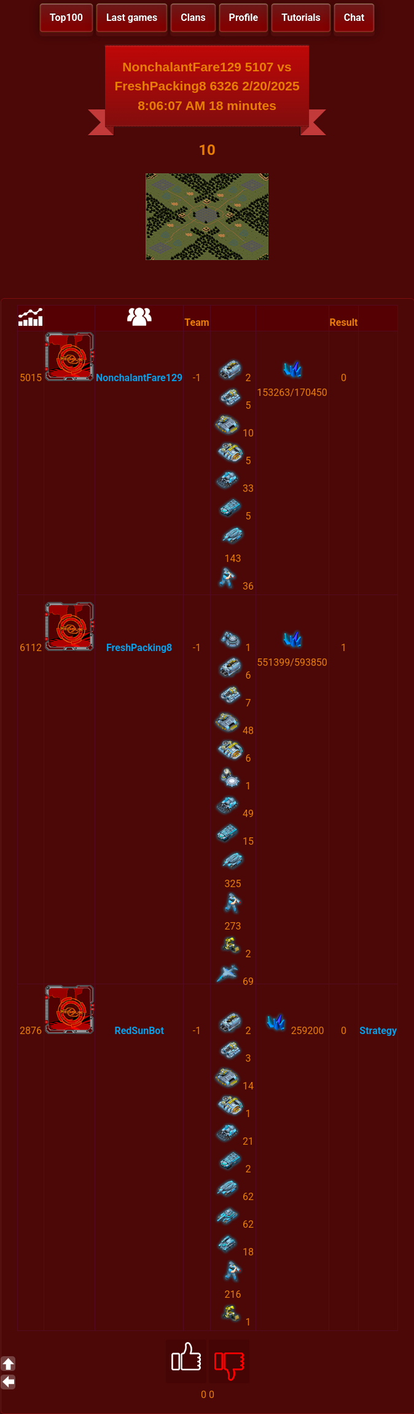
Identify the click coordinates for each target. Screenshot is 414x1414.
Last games (131, 17)
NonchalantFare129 (139, 378)
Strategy (378, 1031)
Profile (244, 17)
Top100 (66, 17)
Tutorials (301, 17)
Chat (354, 17)
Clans (193, 17)
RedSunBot (138, 1031)
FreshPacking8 (139, 648)
